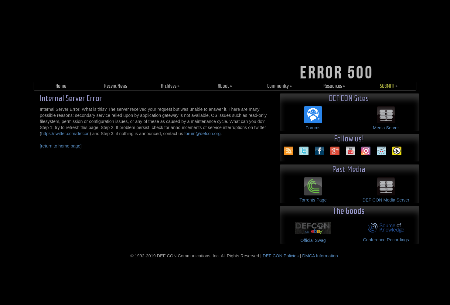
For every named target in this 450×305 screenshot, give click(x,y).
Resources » (334, 86)
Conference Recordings (386, 239)
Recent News (115, 86)
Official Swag (313, 240)
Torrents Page (313, 200)
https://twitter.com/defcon (65, 133)
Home (61, 86)
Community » (279, 86)
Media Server (386, 127)
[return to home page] (61, 146)
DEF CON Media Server (386, 200)
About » (225, 86)
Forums (313, 127)
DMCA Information (320, 255)
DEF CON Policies (280, 255)
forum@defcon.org (202, 133)
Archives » (170, 86)
